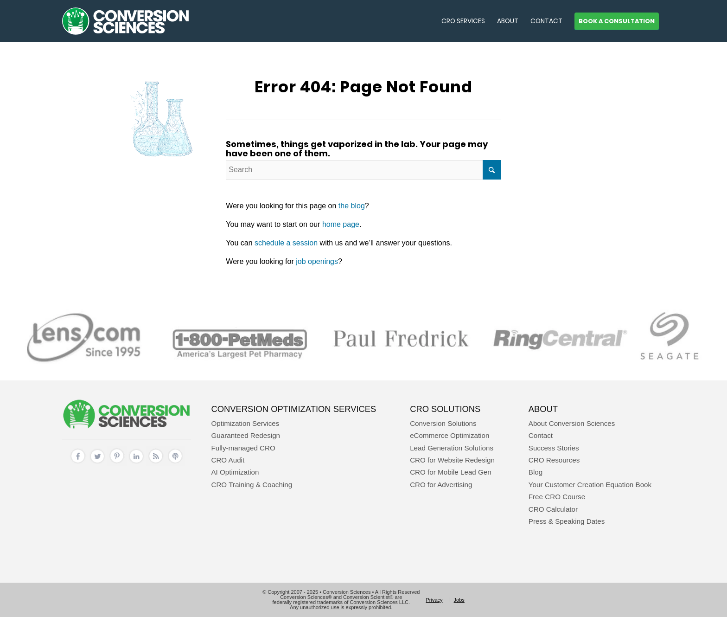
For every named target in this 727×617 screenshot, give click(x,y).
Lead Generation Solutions (451, 448)
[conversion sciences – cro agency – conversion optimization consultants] (125, 21)
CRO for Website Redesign (452, 460)
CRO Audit (227, 460)
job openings (317, 261)
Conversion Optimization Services (293, 409)
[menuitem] (463, 21)
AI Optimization (235, 472)
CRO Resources (554, 460)
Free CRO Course (557, 497)
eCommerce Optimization (449, 435)
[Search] (363, 170)
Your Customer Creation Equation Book (590, 484)
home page (340, 224)
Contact (541, 435)
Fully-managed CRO (243, 448)
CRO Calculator (553, 509)
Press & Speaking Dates (567, 521)
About (543, 409)
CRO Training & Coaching (251, 484)
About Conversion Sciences (572, 423)
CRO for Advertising (441, 484)
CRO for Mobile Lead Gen (450, 472)
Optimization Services (245, 423)
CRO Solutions (445, 409)
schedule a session (286, 243)
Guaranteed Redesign (245, 435)
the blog (351, 206)
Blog (535, 472)
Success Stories (554, 448)
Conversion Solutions (443, 423)
